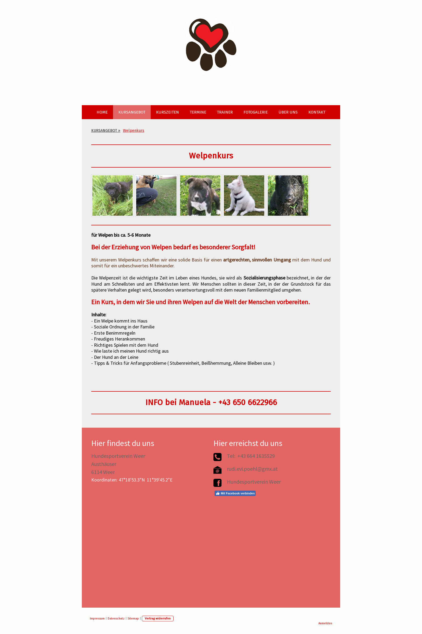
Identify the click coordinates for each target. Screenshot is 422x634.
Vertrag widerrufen (158, 618)
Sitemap (133, 618)
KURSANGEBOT (131, 112)
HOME (102, 112)
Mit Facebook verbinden (235, 493)
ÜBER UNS (288, 112)
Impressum (97, 618)
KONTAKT (316, 112)
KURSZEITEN (167, 112)
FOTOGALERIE (256, 112)
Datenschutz (116, 618)
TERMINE (198, 112)
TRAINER (225, 112)
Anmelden (325, 623)
